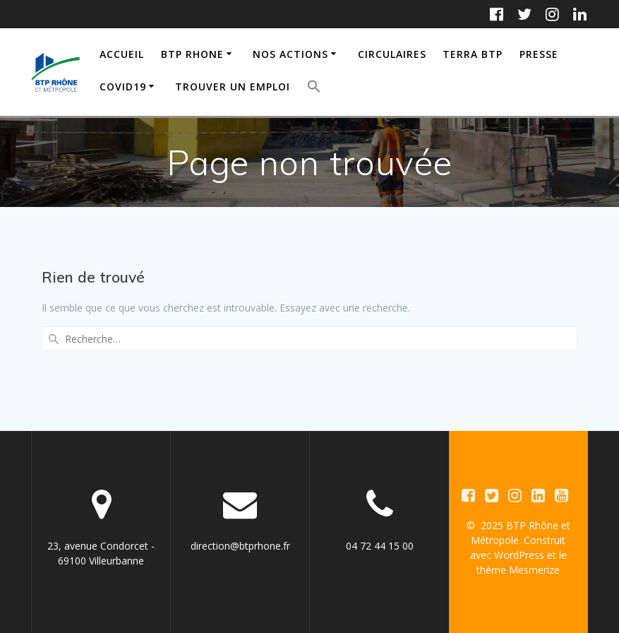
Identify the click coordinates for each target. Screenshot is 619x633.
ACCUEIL (122, 54)
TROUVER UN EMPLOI (232, 86)
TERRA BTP (473, 54)
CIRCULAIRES (392, 54)
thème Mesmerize (518, 569)
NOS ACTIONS (290, 54)
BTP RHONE (192, 54)
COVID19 (123, 86)
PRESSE (538, 54)
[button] (314, 88)
